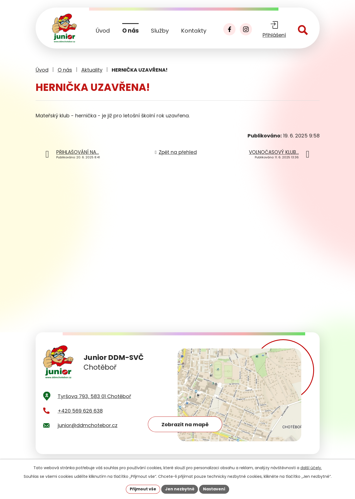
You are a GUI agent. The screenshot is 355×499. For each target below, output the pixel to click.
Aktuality (91, 69)
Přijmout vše (143, 489)
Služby (160, 31)
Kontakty (193, 31)
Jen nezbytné (179, 489)
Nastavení (214, 489)
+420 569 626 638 (80, 412)
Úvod (103, 31)
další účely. (311, 468)
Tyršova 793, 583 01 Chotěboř (94, 398)
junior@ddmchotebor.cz (87, 427)
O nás (130, 31)
